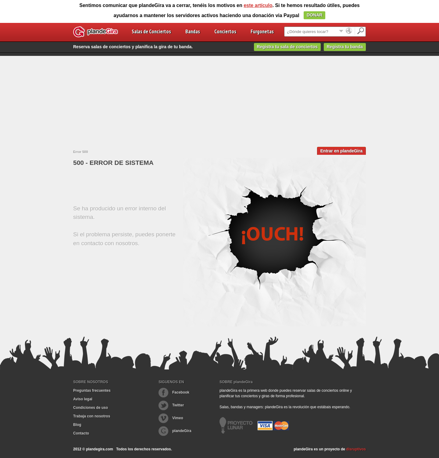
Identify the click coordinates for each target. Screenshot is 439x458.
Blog (77, 425)
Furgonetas (262, 31)
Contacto (81, 433)
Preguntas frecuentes (92, 390)
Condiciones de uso (90, 407)
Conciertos (225, 31)
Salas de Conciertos (151, 31)
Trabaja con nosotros (91, 416)
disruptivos (356, 449)
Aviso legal (82, 399)
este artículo (258, 5)
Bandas (192, 31)
